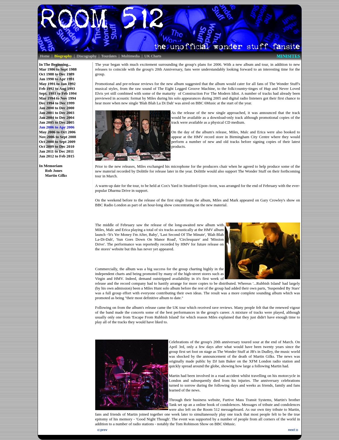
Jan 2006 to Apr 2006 (57, 125)
